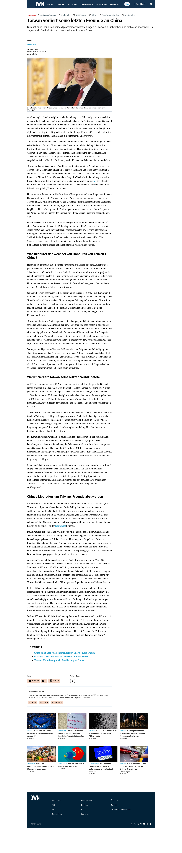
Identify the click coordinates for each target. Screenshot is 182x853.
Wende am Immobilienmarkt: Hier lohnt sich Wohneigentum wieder (41, 766)
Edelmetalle (65, 15)
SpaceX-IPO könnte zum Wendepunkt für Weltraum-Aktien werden (103, 733)
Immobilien (114, 4)
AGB (53, 805)
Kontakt (114, 805)
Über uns (114, 800)
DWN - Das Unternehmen (121, 809)
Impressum (56, 800)
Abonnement (86, 800)
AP (94, 181)
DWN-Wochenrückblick (110, 15)
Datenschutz (57, 814)
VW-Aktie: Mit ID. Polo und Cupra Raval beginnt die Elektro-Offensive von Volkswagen (133, 768)
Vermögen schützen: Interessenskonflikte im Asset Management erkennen (132, 733)
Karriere (84, 814)
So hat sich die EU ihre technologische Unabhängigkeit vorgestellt (40, 733)
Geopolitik (58, 702)
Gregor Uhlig (31, 44)
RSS (83, 809)
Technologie (101, 4)
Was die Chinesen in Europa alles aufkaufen (71, 765)
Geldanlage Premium (48, 15)
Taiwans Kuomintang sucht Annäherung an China (59, 660)
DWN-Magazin (81, 15)
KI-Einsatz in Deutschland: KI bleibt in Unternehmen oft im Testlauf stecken (101, 768)
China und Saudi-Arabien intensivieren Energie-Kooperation (64, 653)
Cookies (84, 805)
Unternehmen (87, 4)
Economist (60, 526)
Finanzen (60, 4)
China (94, 15)
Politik (50, 4)
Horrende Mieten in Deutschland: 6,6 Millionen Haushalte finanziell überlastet (71, 733)
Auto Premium (130, 15)
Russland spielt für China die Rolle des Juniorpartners (61, 656)
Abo (127, 4)
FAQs (54, 809)
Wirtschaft (73, 4)
